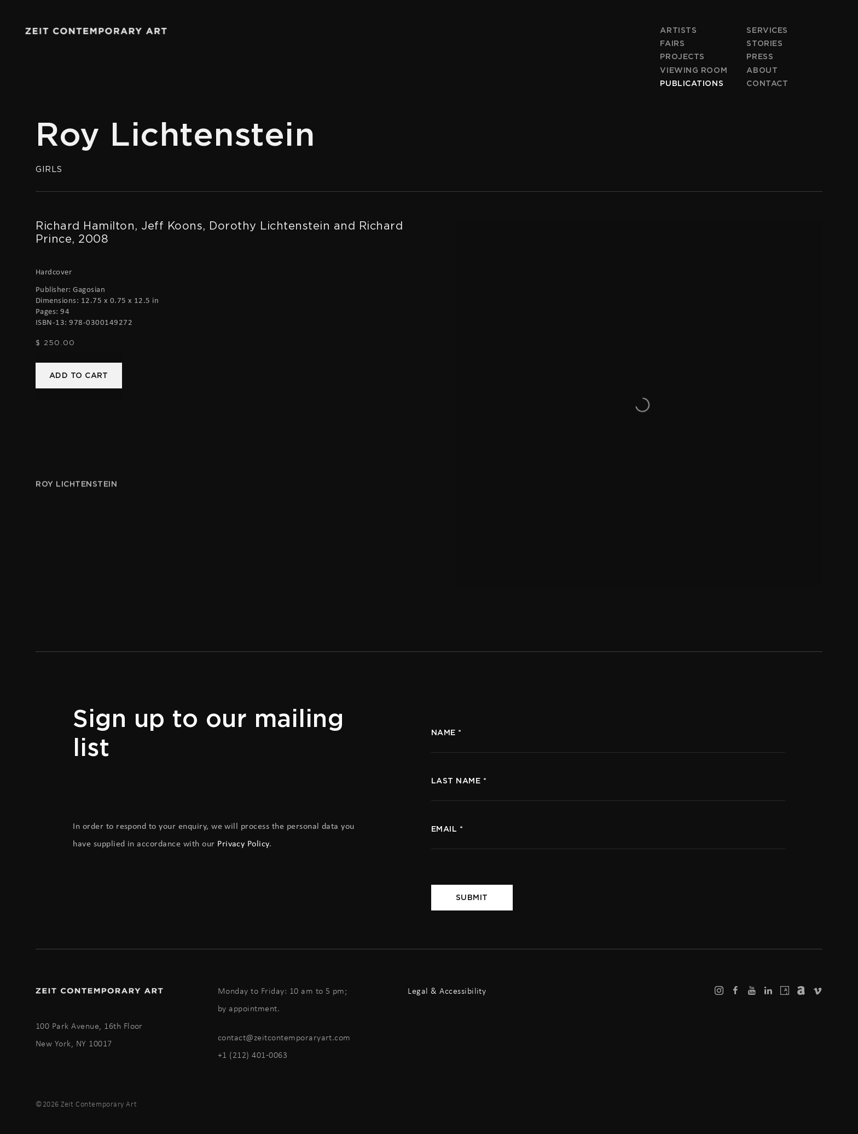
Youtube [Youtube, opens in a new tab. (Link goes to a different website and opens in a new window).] (752, 991)
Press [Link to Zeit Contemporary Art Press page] (759, 56)
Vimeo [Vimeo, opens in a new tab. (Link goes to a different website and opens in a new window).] (817, 991)
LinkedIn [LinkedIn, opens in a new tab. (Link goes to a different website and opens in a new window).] (768, 991)
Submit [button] (472, 897)
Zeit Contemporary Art (96, 31)
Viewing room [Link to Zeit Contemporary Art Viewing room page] (693, 70)
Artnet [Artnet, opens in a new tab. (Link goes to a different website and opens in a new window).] (801, 991)
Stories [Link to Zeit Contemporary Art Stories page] (764, 43)
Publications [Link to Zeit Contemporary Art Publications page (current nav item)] (691, 83)
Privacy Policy (243, 843)
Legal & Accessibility (447, 991)
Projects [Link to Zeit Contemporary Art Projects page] (682, 56)
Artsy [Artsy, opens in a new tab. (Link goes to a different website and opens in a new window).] (784, 991)
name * (446, 732)
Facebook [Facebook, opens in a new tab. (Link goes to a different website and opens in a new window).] (735, 991)
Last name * (459, 780)
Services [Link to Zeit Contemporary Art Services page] (766, 30)
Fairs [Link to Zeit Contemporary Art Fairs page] (672, 43)
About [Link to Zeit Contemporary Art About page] (762, 70)
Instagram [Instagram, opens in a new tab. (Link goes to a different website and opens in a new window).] (719, 991)
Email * (447, 828)
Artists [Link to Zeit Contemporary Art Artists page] (678, 30)
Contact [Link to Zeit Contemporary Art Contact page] (767, 83)
